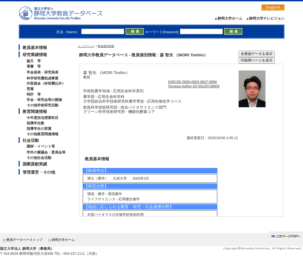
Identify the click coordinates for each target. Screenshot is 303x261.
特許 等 (34, 94)
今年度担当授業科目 (42, 118)
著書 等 (34, 66)
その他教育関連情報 (42, 134)
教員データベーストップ (24, 240)
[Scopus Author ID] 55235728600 (194, 86)
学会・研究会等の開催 (44, 100)
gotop (286, 235)
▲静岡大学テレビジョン (265, 18)
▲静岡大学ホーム (228, 18)
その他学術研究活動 (42, 105)
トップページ (86, 46)
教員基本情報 (35, 47)
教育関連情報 (35, 111)
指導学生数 (35, 123)
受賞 (30, 89)
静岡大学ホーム (63, 240)
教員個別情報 (106, 46)
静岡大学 (66, 13)
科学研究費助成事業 (42, 78)
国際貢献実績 (35, 164)
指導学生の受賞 (39, 129)
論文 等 (34, 61)
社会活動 (31, 140)
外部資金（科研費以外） (46, 83)
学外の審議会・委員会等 (46, 152)
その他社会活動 (39, 158)
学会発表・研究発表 (42, 72)
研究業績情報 (35, 54)
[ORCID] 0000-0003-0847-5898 (192, 82)
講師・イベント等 (41, 146)
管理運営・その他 (39, 172)
